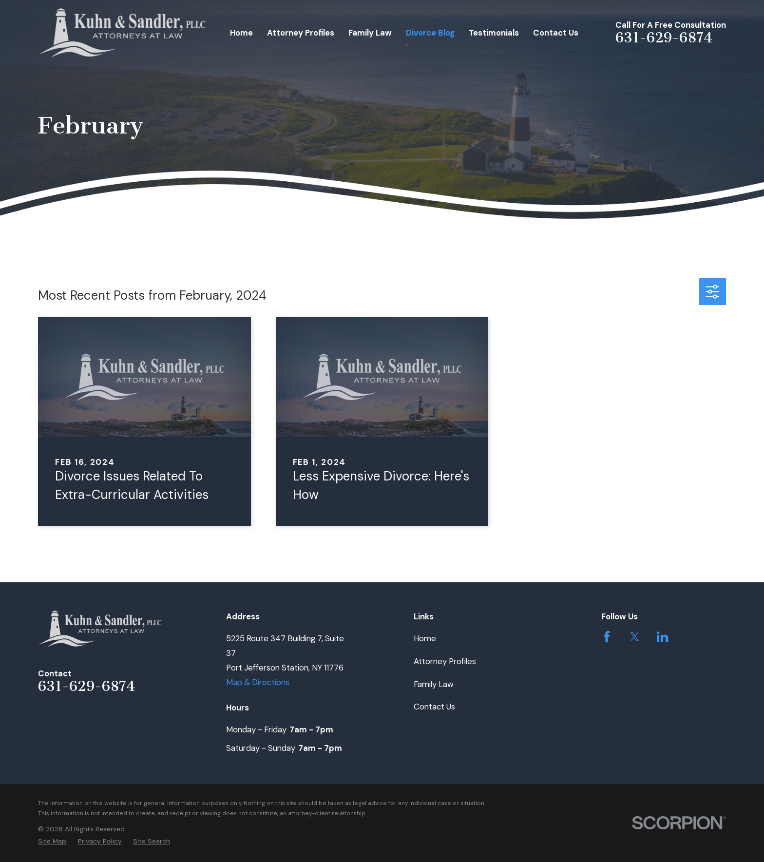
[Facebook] (606, 636)
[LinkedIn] (662, 636)
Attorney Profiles (445, 661)
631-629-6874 (664, 37)
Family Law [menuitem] (370, 32)
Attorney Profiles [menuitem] (300, 32)
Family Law (434, 684)
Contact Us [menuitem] (555, 32)
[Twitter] (634, 636)
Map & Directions (257, 682)
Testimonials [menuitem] (494, 32)
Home (425, 638)
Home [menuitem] (241, 32)
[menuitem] (52, 841)
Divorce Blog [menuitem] (430, 32)
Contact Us (434, 706)
